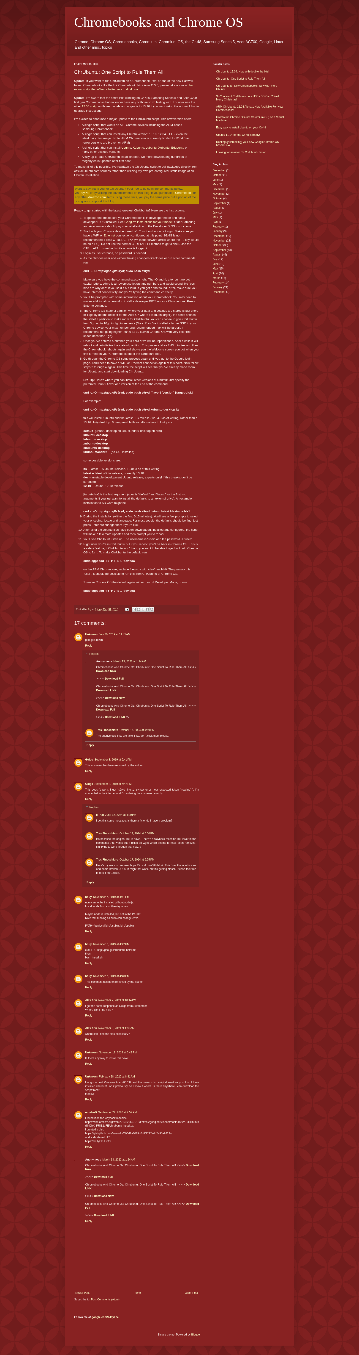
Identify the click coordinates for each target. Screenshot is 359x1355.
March (216, 278)
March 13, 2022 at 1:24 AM (129, 661)
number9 (91, 1112)
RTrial (100, 814)
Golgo (89, 759)
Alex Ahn (91, 1000)
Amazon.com (97, 197)
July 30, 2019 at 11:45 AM (114, 634)
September (219, 203)
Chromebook (184, 192)
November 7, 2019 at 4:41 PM (111, 897)
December (219, 170)
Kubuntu (138, 147)
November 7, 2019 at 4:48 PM (111, 976)
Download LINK (106, 690)
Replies (93, 653)
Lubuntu (151, 147)
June (216, 179)
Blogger (196, 1334)
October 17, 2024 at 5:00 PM (137, 833)
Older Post (191, 1292)
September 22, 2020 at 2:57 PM (117, 1112)
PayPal (84, 192)
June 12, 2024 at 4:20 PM (120, 814)
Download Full (114, 678)
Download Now (106, 671)
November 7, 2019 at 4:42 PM (111, 944)
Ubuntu (126, 147)
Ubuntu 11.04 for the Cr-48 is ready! (238, 134)
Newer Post (82, 1292)
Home (137, 1292)
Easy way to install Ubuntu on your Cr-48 (241, 127)
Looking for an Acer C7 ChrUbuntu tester (241, 152)
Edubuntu (177, 147)
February (218, 226)
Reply (88, 645)
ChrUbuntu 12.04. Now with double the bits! (242, 71)
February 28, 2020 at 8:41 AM (117, 1076)
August (217, 207)
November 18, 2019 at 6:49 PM (118, 1052)
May (215, 184)
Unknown (91, 634)
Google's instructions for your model (149, 222)
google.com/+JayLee (105, 1317)
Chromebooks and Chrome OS (158, 22)
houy (88, 897)
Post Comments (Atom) (105, 1299)
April (215, 221)
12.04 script (89, 106)
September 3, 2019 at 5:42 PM (113, 784)
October (218, 175)
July (215, 212)
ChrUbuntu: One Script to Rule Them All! (241, 78)
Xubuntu (163, 147)
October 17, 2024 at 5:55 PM (137, 859)
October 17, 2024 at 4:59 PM (137, 730)
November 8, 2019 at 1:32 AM (116, 1028)
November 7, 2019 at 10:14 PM (117, 1000)
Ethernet (109, 235)
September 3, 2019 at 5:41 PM (113, 759)
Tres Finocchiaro (107, 730)
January (218, 231)
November (219, 193)
